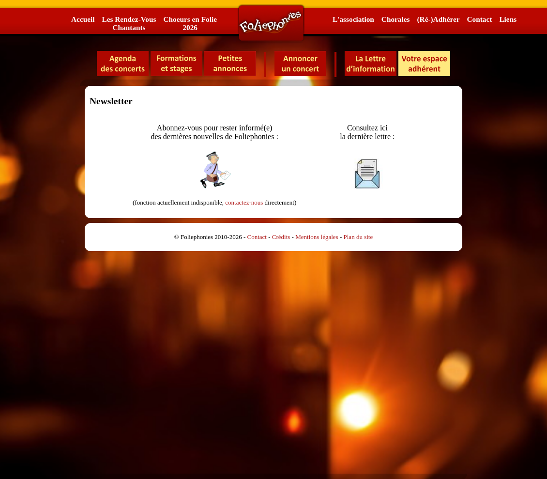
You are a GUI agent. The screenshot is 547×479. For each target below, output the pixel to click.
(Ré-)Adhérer (438, 19)
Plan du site (358, 236)
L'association (353, 19)
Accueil (82, 19)
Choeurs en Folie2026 (189, 23)
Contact (479, 19)
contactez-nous (244, 202)
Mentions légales (316, 236)
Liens (508, 19)
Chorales (395, 19)
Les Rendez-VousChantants (129, 23)
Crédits (281, 236)
